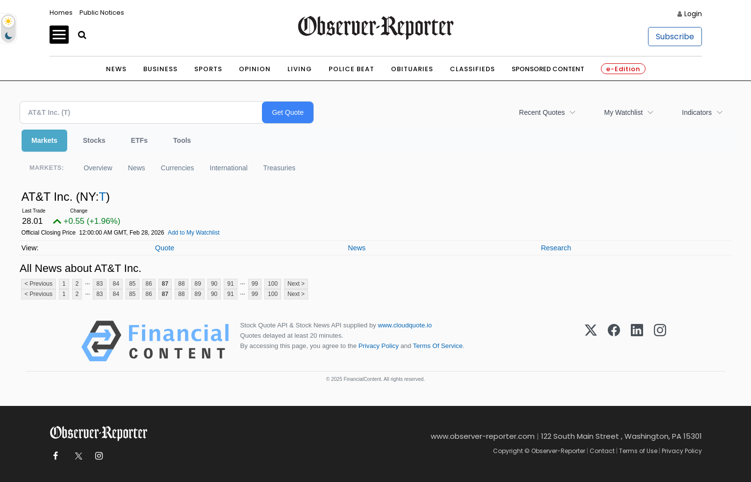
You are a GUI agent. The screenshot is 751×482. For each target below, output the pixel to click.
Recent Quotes (542, 112)
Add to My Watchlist (194, 232)
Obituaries (412, 69)
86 (149, 283)
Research (556, 248)
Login (693, 14)
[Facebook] (614, 341)
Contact (602, 451)
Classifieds (472, 69)
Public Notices (101, 12)
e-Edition (623, 69)
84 (116, 283)
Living (299, 69)
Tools (182, 140)
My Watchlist (623, 112)
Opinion (255, 69)
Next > (296, 283)
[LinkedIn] (637, 341)
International (229, 168)
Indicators (697, 112)
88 (181, 283)
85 (132, 283)
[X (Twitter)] (591, 341)
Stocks (94, 140)
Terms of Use (638, 451)
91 (230, 283)
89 (198, 283)
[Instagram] (660, 341)
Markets (44, 140)
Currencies (177, 168)
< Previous (38, 283)
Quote (164, 248)
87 (165, 283)
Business (160, 69)
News (116, 69)
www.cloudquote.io (405, 325)
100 (273, 283)
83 (99, 283)
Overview (97, 168)
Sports (208, 69)
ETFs (139, 140)
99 (255, 283)
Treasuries (279, 168)
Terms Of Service (438, 345)
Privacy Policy (379, 345)
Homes (61, 12)
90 (214, 283)
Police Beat (351, 69)
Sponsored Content (548, 69)
